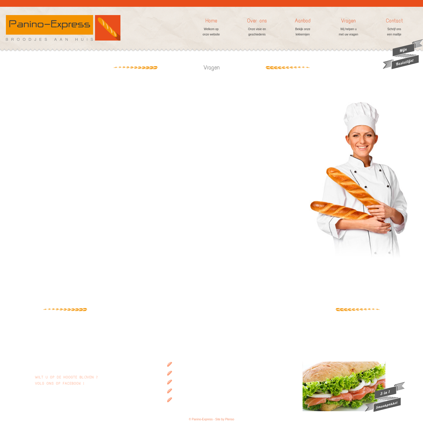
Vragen (348, 27)
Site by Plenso (224, 419)
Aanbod (303, 27)
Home (211, 27)
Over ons (257, 27)
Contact (394, 27)
